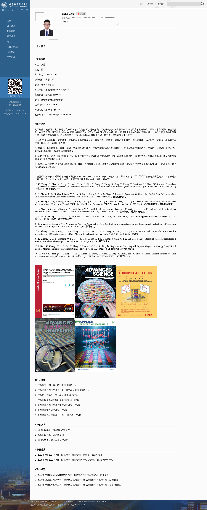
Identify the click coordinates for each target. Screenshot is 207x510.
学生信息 (11, 57)
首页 (9, 21)
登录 (141, 4)
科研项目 (11, 36)
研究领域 (11, 26)
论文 (9, 41)
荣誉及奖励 (12, 47)
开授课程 (11, 31)
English (150, 4)
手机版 (160, 4)
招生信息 (11, 52)
